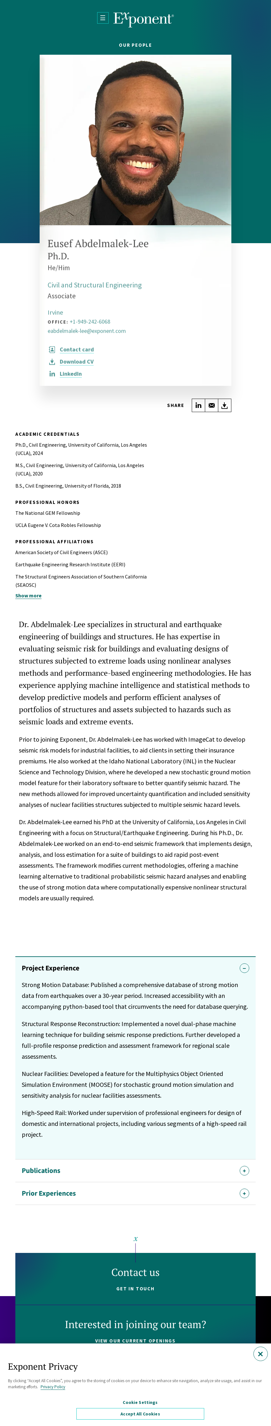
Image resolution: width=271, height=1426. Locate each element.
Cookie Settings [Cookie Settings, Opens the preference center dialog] (140, 1402)
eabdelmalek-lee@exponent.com (87, 335)
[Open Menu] (103, 18)
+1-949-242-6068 (90, 325)
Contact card (77, 353)
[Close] (260, 1354)
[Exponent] (143, 20)
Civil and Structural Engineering (95, 288)
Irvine (55, 316)
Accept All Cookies (140, 1414)
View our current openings (135, 1341)
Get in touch (135, 1289)
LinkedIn (71, 377)
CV (77, 365)
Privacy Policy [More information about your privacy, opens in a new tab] (53, 1387)
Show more (28, 595)
